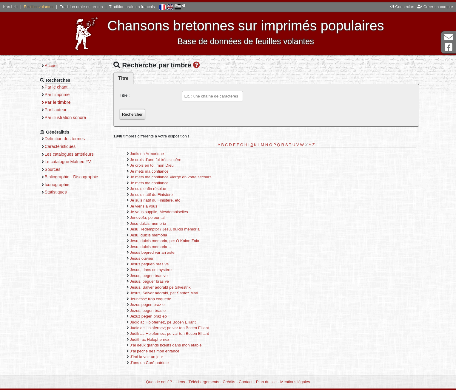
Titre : (125, 95)
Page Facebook (448, 47)
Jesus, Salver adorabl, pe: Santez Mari (164, 293)
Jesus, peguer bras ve (149, 281)
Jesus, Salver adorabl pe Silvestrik (160, 287)
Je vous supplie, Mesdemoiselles (159, 212)
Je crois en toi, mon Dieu (151, 165)
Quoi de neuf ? (159, 382)
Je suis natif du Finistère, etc (155, 200)
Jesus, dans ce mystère (151, 269)
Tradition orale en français (132, 6)
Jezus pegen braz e (147, 304)
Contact (245, 382)
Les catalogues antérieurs (69, 154)
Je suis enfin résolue (148, 188)
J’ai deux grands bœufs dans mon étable (165, 345)
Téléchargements (204, 382)
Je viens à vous (143, 206)
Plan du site (266, 382)
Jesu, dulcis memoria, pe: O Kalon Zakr (164, 241)
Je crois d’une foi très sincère (155, 159)
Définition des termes (65, 138)
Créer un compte (435, 6)
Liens (180, 382)
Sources (53, 169)
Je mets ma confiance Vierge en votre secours (170, 177)
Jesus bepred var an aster (153, 252)
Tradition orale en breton (81, 6)
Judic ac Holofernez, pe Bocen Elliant (162, 322)
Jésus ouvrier (141, 258)
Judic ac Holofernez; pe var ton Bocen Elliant (169, 328)
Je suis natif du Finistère (151, 194)
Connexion (402, 6)
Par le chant (56, 87)
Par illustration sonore (65, 117)
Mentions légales (295, 382)
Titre (123, 78)
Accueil (51, 65)
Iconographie (57, 184)
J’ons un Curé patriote (149, 362)
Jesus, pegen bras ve (148, 275)
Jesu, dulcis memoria (148, 235)
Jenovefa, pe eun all (147, 217)
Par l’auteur (56, 109)
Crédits (229, 382)
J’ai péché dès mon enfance (154, 351)
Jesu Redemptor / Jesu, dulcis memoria (165, 229)
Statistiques (56, 192)
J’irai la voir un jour (146, 357)
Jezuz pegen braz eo (148, 316)
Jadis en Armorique (147, 153)
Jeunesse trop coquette (150, 299)
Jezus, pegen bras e (148, 310)
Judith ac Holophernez (149, 339)
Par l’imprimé (57, 94)
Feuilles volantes (38, 6)
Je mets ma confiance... (151, 183)
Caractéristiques (60, 146)
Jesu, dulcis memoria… (150, 246)
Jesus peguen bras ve (149, 264)
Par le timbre (58, 102)
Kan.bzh (10, 6)
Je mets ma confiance (149, 171)
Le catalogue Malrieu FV (68, 161)
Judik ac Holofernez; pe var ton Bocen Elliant (169, 333)
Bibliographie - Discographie (71, 176)
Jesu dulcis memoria (148, 223)
